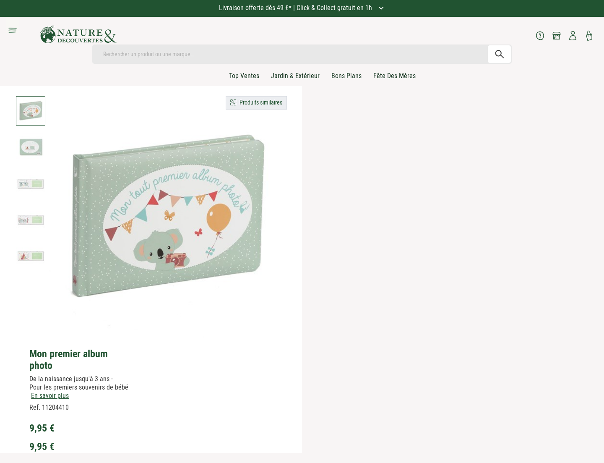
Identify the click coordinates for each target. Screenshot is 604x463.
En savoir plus (50, 396)
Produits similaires (261, 102)
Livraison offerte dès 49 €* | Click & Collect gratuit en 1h (296, 8)
